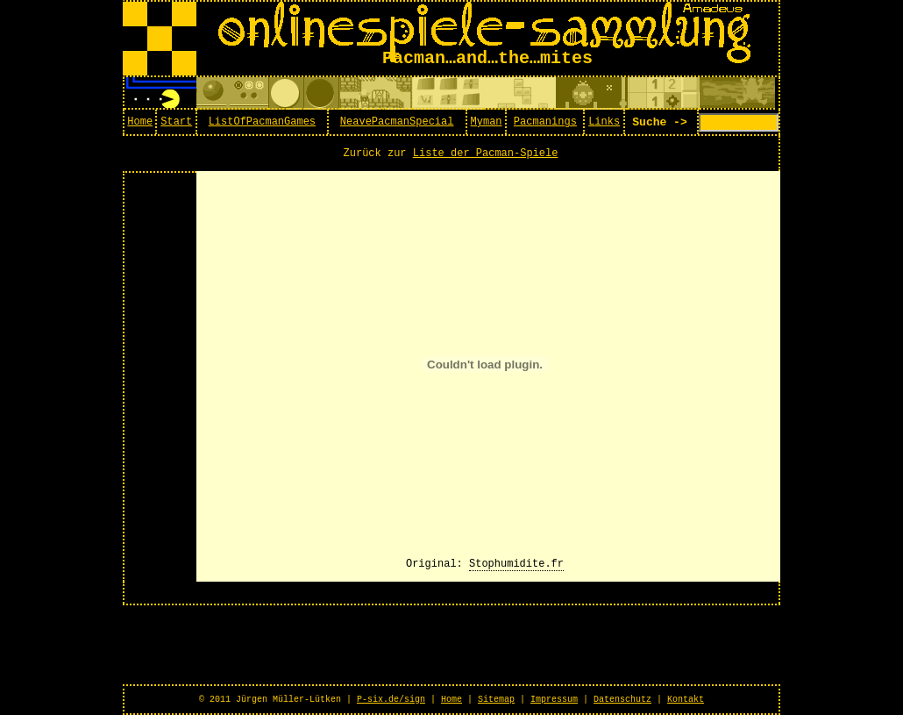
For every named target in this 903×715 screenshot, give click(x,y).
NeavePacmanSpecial (397, 122)
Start (176, 122)
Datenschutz (622, 699)
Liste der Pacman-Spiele (485, 153)
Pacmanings (545, 122)
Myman (486, 122)
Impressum (554, 699)
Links (604, 122)
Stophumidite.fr (516, 564)
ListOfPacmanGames (262, 122)
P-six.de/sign (391, 699)
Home (140, 122)
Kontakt (685, 699)
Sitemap (496, 699)
